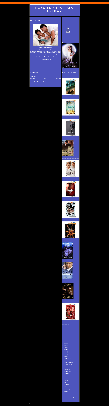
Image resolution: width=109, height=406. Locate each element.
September (67, 371)
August (66, 373)
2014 (65, 352)
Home (45, 78)
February (67, 386)
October (67, 369)
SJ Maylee (42, 59)
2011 (65, 391)
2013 (65, 354)
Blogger (73, 397)
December (67, 358)
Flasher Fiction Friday (54, 10)
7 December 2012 (35, 21)
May (66, 380)
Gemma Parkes (51, 56)
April (66, 382)
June (66, 378)
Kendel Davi (53, 58)
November (67, 367)
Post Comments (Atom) (41, 81)
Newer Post (32, 78)
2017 (65, 345)
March (66, 384)
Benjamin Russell (47, 59)
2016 (65, 347)
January (66, 389)
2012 (65, 356)
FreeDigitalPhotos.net (47, 47)
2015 (65, 349)
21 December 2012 (69, 360)
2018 (65, 343)
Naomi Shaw (39, 56)
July (66, 375)
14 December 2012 (69, 362)
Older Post (58, 78)
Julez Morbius (45, 56)
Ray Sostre (48, 58)
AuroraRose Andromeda (40, 58)
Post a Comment (33, 76)
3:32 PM (45, 67)
